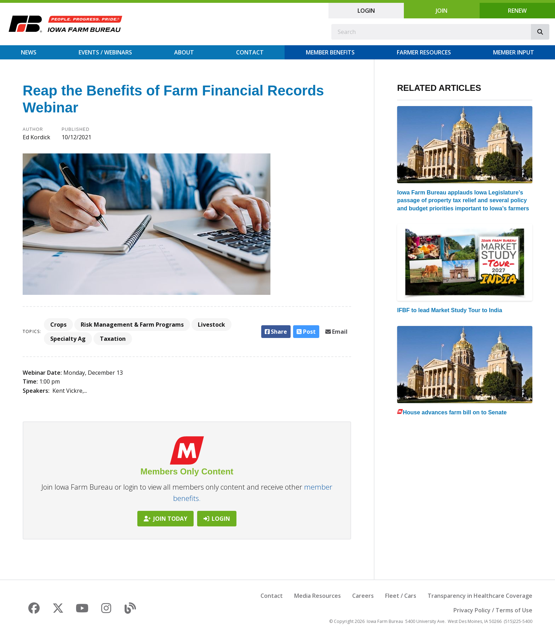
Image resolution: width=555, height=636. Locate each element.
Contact (250, 52)
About (184, 52)
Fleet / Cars (400, 596)
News (28, 52)
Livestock (211, 324)
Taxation (113, 339)
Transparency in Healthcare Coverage (480, 596)
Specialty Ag (68, 339)
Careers (363, 596)
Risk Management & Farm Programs (132, 324)
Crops (58, 324)
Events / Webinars (105, 52)
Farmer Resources (424, 52)
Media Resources (317, 596)
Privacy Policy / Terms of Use (492, 610)
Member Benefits (330, 52)
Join (441, 10)
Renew (517, 10)
